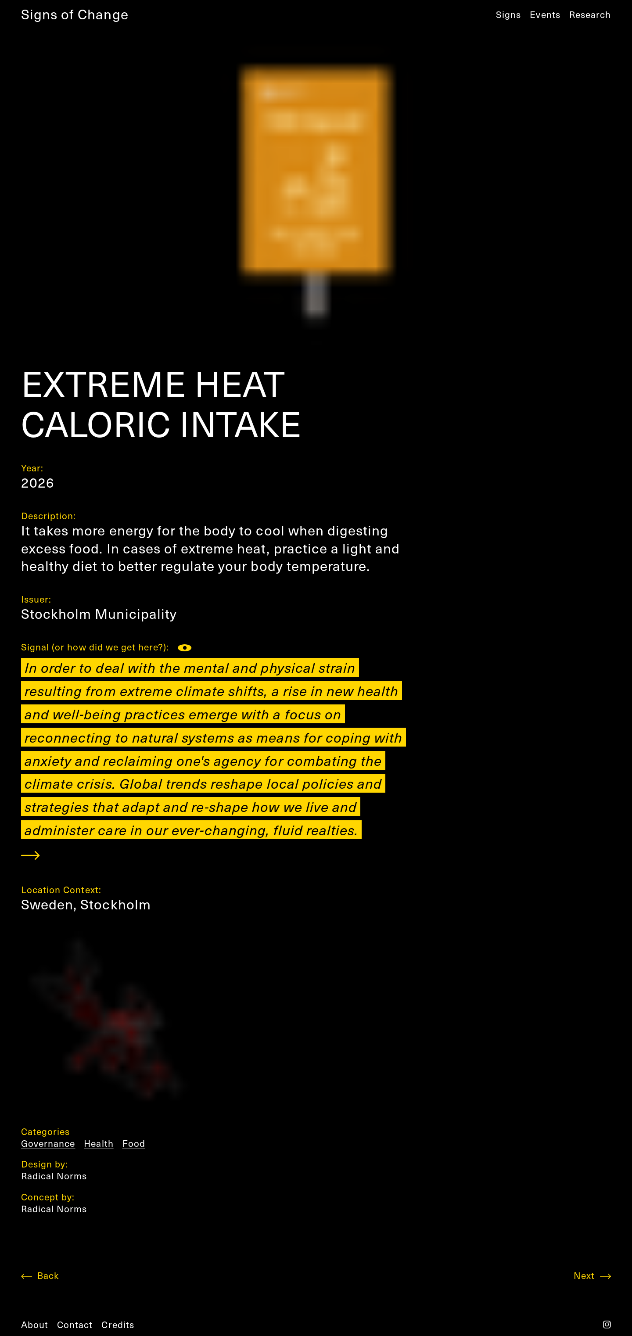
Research (590, 14)
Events (545, 14)
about (34, 1324)
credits (117, 1324)
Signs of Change (75, 13)
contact (75, 1324)
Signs (508, 14)
